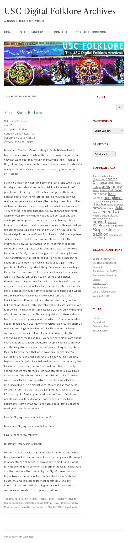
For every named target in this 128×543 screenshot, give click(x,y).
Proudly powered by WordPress (18, 537)
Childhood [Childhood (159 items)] (99, 179)
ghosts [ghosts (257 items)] (117, 198)
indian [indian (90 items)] (103, 208)
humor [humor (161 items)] (97, 207)
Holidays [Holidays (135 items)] (119, 204)
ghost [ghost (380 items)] (106, 197)
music (17, 507)
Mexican (8, 507)
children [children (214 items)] (111, 179)
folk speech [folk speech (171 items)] (100, 194)
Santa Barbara (28, 507)
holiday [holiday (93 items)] (110, 205)
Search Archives (33, 32)
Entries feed (99, 322)
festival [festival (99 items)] (96, 190)
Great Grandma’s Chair (104, 291)
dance (40, 503)
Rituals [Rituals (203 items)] (97, 225)
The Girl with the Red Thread (107, 271)
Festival (33, 499)
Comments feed (101, 326)
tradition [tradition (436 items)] (100, 234)
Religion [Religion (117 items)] (112, 222)
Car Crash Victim (101, 296)
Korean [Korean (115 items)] (96, 212)
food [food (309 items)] (111, 193)
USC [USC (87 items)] (95, 238)
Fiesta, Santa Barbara (23, 112)
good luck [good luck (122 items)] (115, 201)
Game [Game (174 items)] (97, 198)
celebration (30, 503)
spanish (40, 507)
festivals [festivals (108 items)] (104, 190)
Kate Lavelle (71, 507)
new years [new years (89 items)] (97, 218)
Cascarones (17, 503)
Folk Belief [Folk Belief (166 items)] (115, 190)
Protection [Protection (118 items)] (107, 218)
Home (8, 32)
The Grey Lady (100, 283)
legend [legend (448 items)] (107, 211)
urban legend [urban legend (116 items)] (115, 235)
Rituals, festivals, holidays (60, 499)
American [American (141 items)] (98, 176)
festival (47, 503)
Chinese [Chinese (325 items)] (100, 182)
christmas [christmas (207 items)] (114, 182)
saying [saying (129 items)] (106, 225)
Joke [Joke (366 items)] (119, 207)
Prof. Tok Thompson (90, 32)
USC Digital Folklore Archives (60, 11)
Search (99, 97)
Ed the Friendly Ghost (103, 259)
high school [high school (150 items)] (99, 204)
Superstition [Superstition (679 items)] (106, 229)
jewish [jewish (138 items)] (110, 208)
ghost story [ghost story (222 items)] (101, 201)
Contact (60, 32)
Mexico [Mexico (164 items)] (113, 215)
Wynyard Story (100, 287)
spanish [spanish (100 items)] (120, 226)
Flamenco (65, 503)
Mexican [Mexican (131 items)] (104, 215)
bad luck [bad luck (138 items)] (109, 176)
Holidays (42, 499)
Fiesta (55, 503)
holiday (74, 503)
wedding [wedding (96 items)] (101, 238)
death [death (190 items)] (106, 187)
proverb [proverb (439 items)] (100, 221)
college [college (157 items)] (97, 187)
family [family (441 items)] (116, 186)
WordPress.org (100, 330)
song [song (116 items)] (113, 225)
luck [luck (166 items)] (117, 212)
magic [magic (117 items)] (96, 215)
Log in (96, 318)
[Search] (120, 107)
